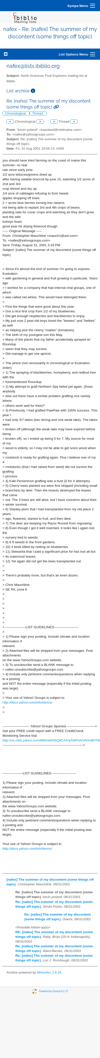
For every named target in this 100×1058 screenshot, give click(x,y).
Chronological (16, 113)
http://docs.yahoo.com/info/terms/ (27, 702)
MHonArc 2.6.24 (49, 972)
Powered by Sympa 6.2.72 (53, 991)
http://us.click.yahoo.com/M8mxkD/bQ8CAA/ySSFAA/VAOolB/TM (51, 740)
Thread (38, 113)
